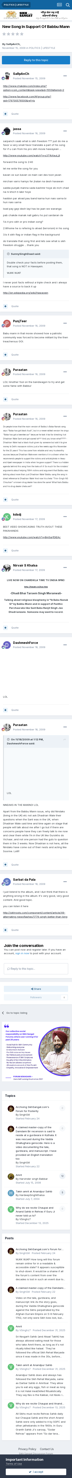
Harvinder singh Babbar (33, 1178)
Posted (29, 78)
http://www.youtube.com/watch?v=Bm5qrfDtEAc (32, 537)
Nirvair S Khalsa (25, 565)
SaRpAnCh (13, 44)
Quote (15, 113)
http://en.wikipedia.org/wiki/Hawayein (25, 292)
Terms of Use (14, 1463)
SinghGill (24, 1114)
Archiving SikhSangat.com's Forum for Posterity (38, 1249)
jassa (17, 129)
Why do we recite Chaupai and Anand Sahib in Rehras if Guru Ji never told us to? (35, 1211)
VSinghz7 (25, 1219)
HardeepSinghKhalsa (32, 1195)
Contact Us (47, 1449)
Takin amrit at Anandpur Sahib (34, 1191)
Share (36, 989)
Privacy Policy (27, 1449)
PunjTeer (20, 321)
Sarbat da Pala (24, 879)
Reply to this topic (36, 60)
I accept (36, 1471)
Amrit (19, 1174)
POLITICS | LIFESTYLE (42, 47)
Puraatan (20, 370)
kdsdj (17, 514)
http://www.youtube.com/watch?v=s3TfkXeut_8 (31, 155)
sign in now (22, 953)
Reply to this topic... (21, 968)
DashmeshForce (25, 643)
